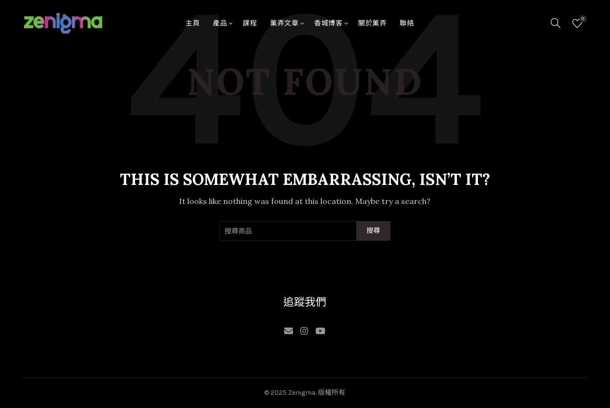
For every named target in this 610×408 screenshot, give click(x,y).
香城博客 (328, 23)
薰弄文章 (284, 23)
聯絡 (407, 23)
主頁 (192, 23)
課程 (250, 23)
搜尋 (373, 231)
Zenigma (302, 392)
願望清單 (582, 19)
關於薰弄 (372, 23)
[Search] (556, 23)
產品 (220, 23)
